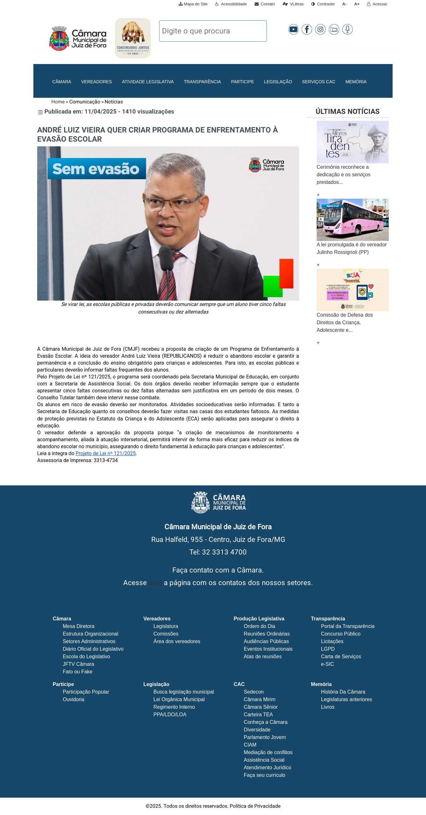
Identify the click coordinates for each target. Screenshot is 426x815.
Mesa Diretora (78, 626)
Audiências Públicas (266, 641)
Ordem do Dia (259, 626)
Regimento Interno (174, 707)
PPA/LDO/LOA (170, 714)
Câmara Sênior (261, 707)
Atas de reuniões (263, 656)
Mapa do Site (193, 4)
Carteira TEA (258, 714)
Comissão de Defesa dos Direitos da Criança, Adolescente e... (345, 322)
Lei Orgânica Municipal (179, 699)
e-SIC (327, 664)
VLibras (293, 4)
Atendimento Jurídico (267, 767)
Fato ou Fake (77, 671)
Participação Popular (86, 692)
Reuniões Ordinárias (267, 633)
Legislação (278, 81)
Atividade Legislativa (148, 81)
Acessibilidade (231, 4)
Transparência (202, 81)
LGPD (328, 649)
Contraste (323, 4)
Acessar (377, 4)
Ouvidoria (73, 699)
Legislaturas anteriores (346, 699)
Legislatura (165, 626)
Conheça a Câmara (266, 722)
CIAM (250, 745)
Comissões (165, 633)
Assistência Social (264, 760)
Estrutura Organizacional (90, 633)
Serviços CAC (319, 81)
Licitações (332, 641)
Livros (328, 707)
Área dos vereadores (176, 641)
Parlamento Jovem (265, 737)
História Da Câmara (343, 692)
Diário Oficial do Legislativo (93, 649)
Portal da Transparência (348, 626)
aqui (155, 582)
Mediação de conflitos (268, 752)
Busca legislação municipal (183, 692)
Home (58, 102)
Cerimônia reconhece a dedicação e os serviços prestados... (344, 174)
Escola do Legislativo (86, 656)
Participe (242, 81)
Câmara (61, 81)
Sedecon (254, 692)
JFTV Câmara (78, 664)
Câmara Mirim (259, 699)
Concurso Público (340, 633)
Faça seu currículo (264, 775)
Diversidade (257, 729)
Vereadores (96, 81)
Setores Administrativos (89, 641)
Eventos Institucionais (268, 649)
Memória (355, 81)
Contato (265, 4)
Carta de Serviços (341, 656)
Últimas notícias (348, 111)
